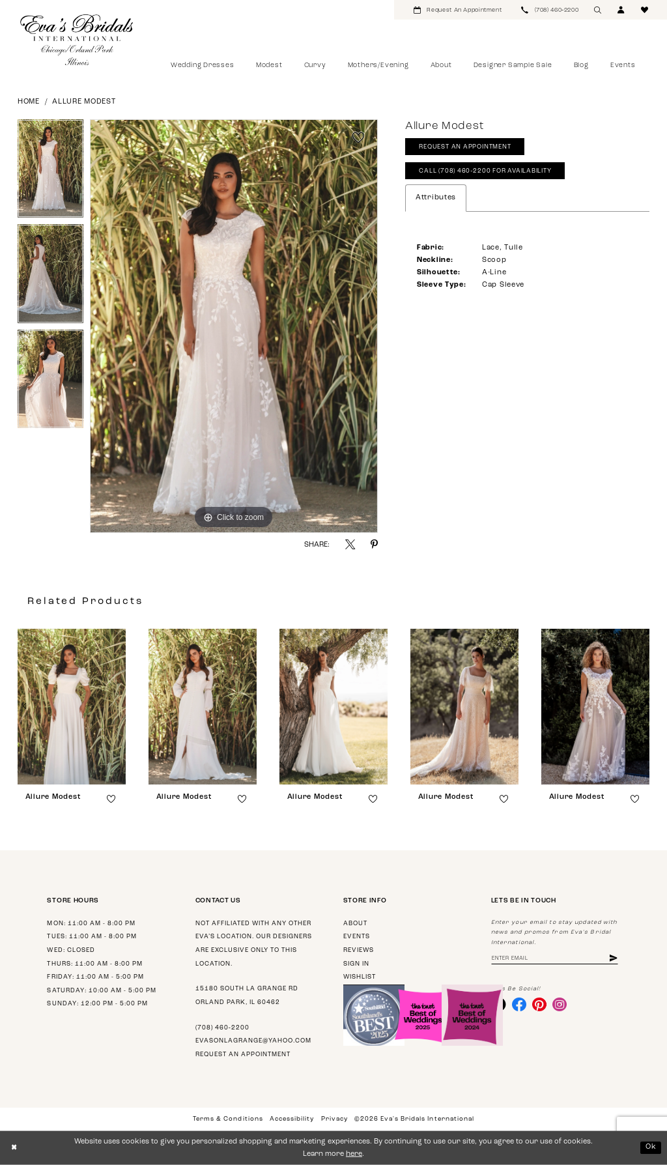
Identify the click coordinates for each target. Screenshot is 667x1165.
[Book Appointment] (457, 10)
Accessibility (292, 1119)
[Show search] (598, 10)
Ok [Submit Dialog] (651, 1147)
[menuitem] (457, 10)
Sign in (356, 964)
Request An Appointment (465, 148)
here (354, 1154)
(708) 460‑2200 (222, 1028)
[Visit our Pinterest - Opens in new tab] (540, 1004)
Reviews (358, 950)
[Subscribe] (615, 959)
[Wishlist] (645, 10)
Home (29, 102)
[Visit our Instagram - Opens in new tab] (560, 1004)
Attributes (436, 198)
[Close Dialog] (14, 1148)
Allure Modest (84, 102)
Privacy (334, 1119)
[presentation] (72, 706)
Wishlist (359, 977)
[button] (621, 10)
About (355, 924)
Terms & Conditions (228, 1119)
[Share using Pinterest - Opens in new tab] (374, 544)
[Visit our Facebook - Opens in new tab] (519, 1004)
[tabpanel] (50, 172)
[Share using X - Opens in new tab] (350, 544)
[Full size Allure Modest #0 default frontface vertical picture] (234, 326)
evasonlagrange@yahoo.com (253, 1041)
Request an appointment (243, 1054)
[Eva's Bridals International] (77, 39)
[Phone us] (549, 10)
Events (356, 937)
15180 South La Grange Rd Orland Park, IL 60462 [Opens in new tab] (246, 995)
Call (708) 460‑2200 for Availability (486, 172)
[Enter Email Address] (555, 959)
